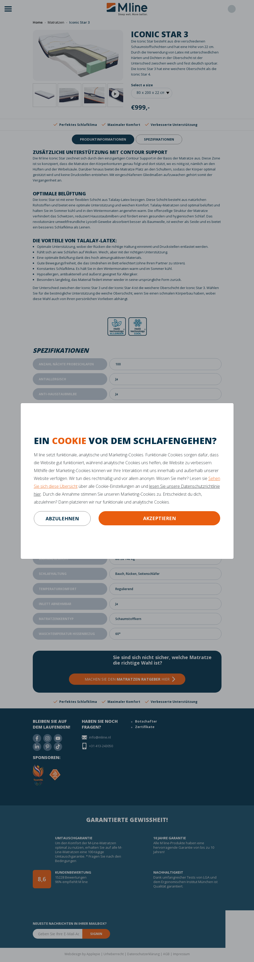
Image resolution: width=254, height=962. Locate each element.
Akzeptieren (159, 518)
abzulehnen (62, 518)
